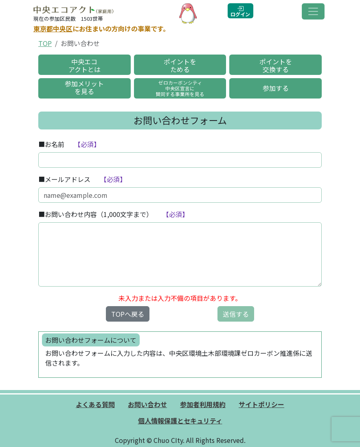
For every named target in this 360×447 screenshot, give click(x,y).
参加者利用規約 (203, 404)
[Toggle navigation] (313, 11)
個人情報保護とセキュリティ (180, 420)
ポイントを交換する (275, 65)
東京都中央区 (52, 28)
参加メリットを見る (84, 87)
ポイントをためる (180, 65)
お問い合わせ (147, 404)
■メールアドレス (64, 179)
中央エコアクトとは (84, 65)
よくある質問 (95, 404)
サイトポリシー (261, 404)
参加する (276, 88)
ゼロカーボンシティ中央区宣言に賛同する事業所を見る (180, 88)
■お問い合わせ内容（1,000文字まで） (95, 214)
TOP (45, 43)
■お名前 (51, 144)
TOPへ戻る (127, 314)
